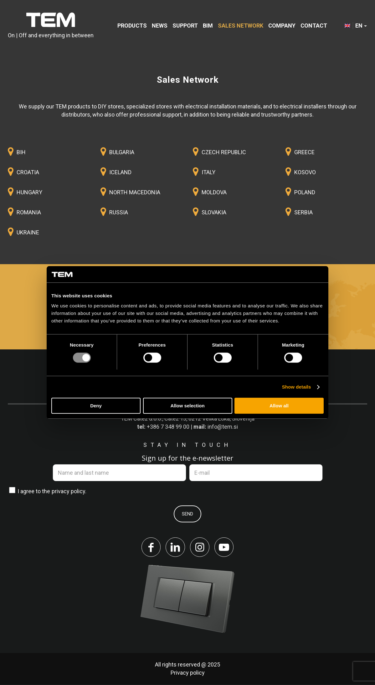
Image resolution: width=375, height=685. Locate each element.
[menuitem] (132, 26)
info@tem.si (223, 426)
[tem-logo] (51, 26)
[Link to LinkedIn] (175, 547)
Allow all (279, 406)
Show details (296, 387)
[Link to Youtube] (225, 547)
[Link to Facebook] (150, 547)
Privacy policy (188, 673)
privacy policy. (69, 491)
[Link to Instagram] (200, 547)
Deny (96, 406)
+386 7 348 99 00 (168, 426)
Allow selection (187, 406)
